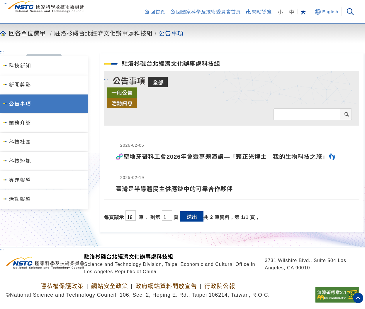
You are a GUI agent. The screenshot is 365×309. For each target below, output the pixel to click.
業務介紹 (20, 123)
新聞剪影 (20, 85)
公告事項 (171, 33)
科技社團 (20, 142)
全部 (158, 82)
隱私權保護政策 (62, 286)
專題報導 (20, 180)
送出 (191, 216)
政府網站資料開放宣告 (166, 286)
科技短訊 (20, 161)
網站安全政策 (109, 286)
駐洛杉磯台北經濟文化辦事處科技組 (103, 33)
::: (6, 4)
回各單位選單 (27, 33)
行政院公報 (219, 286)
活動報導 (20, 199)
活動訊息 (122, 103)
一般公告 (122, 92)
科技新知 (20, 66)
